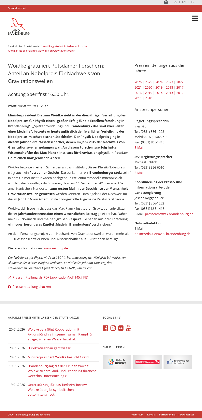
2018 (169, 87)
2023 (169, 82)
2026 (138, 82)
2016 (138, 93)
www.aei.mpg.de (56, 248)
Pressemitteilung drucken (32, 286)
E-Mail (139, 147)
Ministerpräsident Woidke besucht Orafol (58, 357)
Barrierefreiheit (167, 414)
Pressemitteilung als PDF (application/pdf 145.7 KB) (50, 277)
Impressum (137, 414)
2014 (159, 93)
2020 (148, 87)
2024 (159, 82)
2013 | (171, 93)
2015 (148, 93)
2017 (179, 87)
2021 (138, 87)
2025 (148, 82)
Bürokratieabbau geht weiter (49, 348)
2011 (138, 98)
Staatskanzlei (31, 46)
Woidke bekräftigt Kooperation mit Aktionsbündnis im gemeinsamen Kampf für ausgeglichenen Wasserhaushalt (60, 334)
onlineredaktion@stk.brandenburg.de (163, 234)
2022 (179, 82)
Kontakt (151, 414)
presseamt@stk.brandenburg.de (169, 214)
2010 (148, 98)
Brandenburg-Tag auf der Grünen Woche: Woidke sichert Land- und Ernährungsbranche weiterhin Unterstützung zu (62, 371)
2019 (159, 87)
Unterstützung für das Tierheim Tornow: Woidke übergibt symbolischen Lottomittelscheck (57, 390)
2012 (179, 93)
